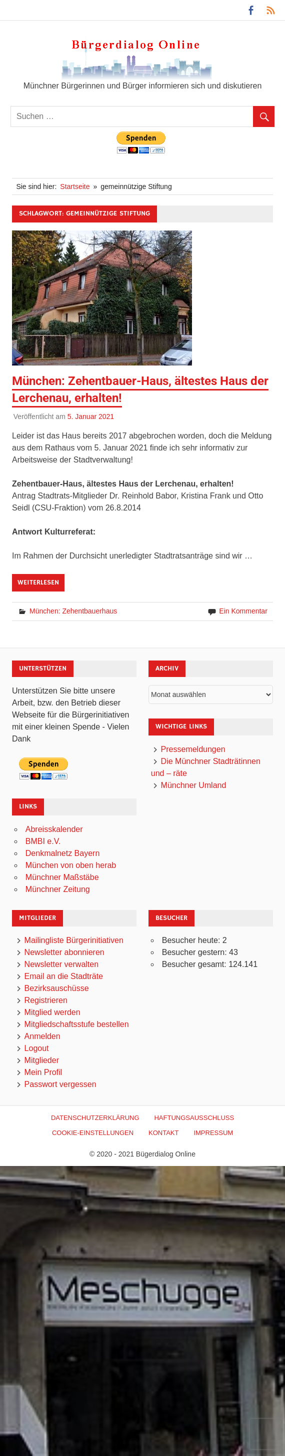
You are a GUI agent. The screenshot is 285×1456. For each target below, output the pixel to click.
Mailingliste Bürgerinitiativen (74, 940)
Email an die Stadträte (63, 976)
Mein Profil (43, 1072)
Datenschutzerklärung (95, 1118)
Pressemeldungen (193, 749)
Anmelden (42, 1036)
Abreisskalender (54, 829)
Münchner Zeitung (58, 889)
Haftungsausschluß (194, 1118)
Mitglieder (41, 1060)
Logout (36, 1048)
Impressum (213, 1132)
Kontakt (163, 1132)
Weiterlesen (38, 582)
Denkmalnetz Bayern (63, 853)
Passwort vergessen (60, 1084)
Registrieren (46, 1000)
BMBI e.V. (43, 841)
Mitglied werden (52, 1012)
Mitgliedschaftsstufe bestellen (76, 1024)
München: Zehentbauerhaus (73, 611)
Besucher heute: (192, 940)
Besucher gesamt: (195, 964)
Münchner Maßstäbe (62, 877)
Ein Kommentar (243, 611)
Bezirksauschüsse (56, 988)
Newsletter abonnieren (64, 952)
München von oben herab (71, 865)
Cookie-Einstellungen (93, 1132)
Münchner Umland (193, 785)
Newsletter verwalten (61, 964)
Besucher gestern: (195, 952)
